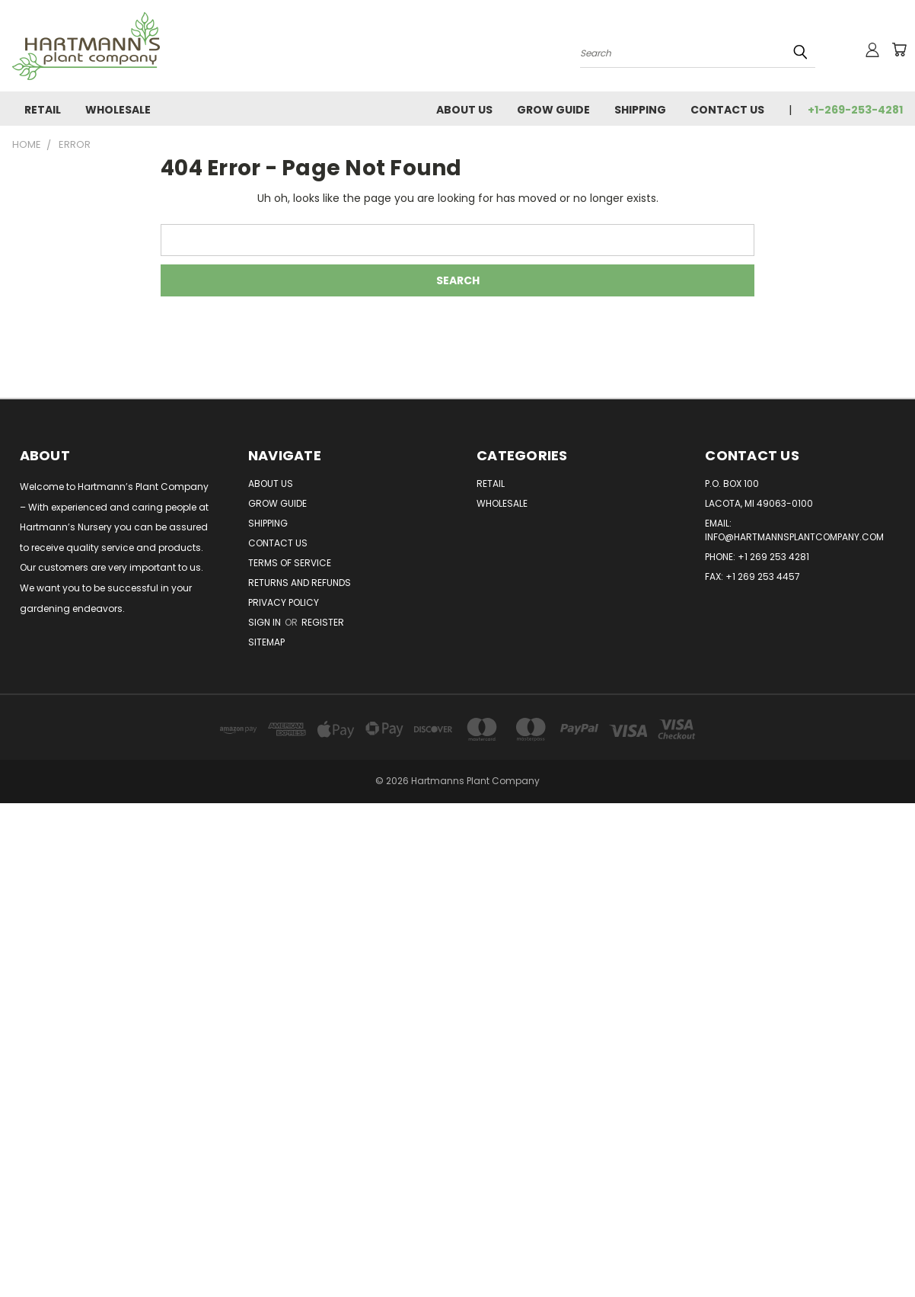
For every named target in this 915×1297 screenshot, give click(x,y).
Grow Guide (553, 109)
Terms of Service (289, 562)
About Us (464, 109)
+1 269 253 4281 (773, 556)
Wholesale (118, 109)
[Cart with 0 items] (899, 49)
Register (322, 622)
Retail (42, 109)
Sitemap (266, 642)
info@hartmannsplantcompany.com (794, 536)
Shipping (640, 109)
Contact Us (727, 109)
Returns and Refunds (299, 582)
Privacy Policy (283, 602)
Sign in (265, 622)
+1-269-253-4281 (855, 109)
